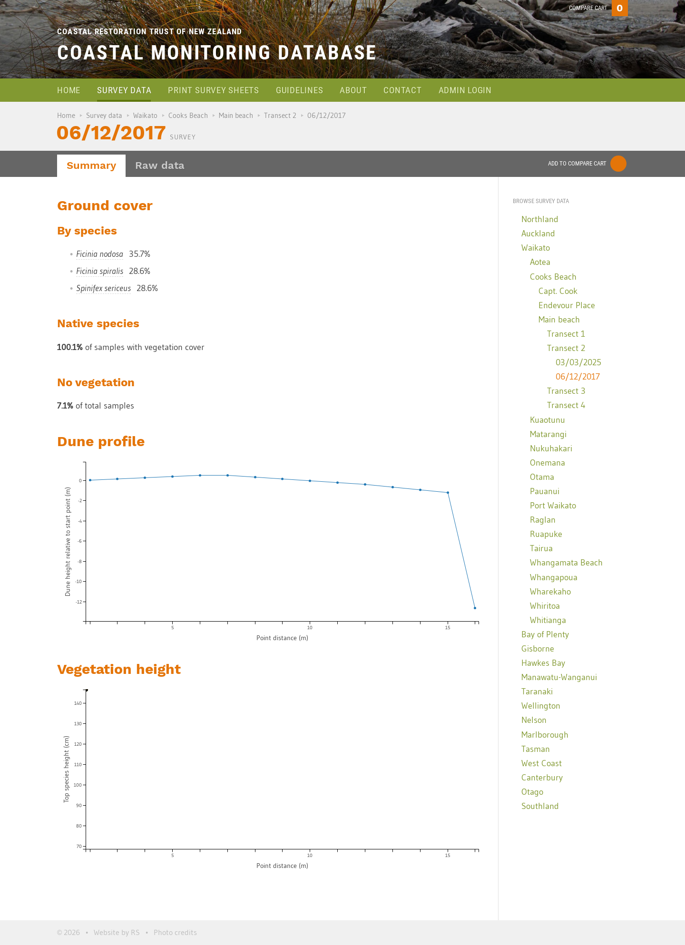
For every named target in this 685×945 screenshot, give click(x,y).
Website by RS (117, 932)
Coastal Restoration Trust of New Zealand (150, 31)
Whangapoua (553, 577)
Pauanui (544, 491)
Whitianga (548, 620)
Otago (532, 792)
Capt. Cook (557, 291)
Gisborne (537, 648)
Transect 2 (280, 115)
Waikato (145, 115)
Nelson (534, 720)
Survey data (124, 90)
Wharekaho (550, 591)
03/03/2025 (578, 362)
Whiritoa (545, 606)
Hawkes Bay (543, 663)
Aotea (540, 262)
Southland (540, 806)
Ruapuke (546, 534)
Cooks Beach (188, 115)
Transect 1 (566, 334)
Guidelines (299, 90)
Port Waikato (553, 505)
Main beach (236, 115)
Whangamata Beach (566, 562)
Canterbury (542, 777)
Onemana (547, 463)
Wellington (540, 706)
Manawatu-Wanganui (559, 677)
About (353, 90)
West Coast (541, 763)
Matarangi (548, 434)
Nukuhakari (551, 448)
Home (68, 90)
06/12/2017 (578, 376)
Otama (542, 477)
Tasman (535, 749)
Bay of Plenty (545, 634)
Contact (402, 90)
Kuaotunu (547, 420)
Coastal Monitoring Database (217, 52)
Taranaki (537, 691)
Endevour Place (566, 305)
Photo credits (175, 932)
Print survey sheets (213, 90)
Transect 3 (566, 391)
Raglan (543, 520)
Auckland (538, 233)
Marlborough (544, 735)
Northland (539, 219)
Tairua (541, 548)
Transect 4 (566, 405)
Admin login (465, 90)
